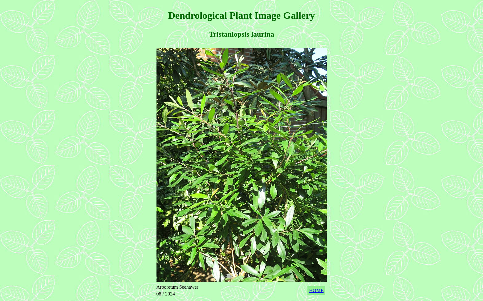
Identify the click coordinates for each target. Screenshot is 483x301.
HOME (316, 290)
